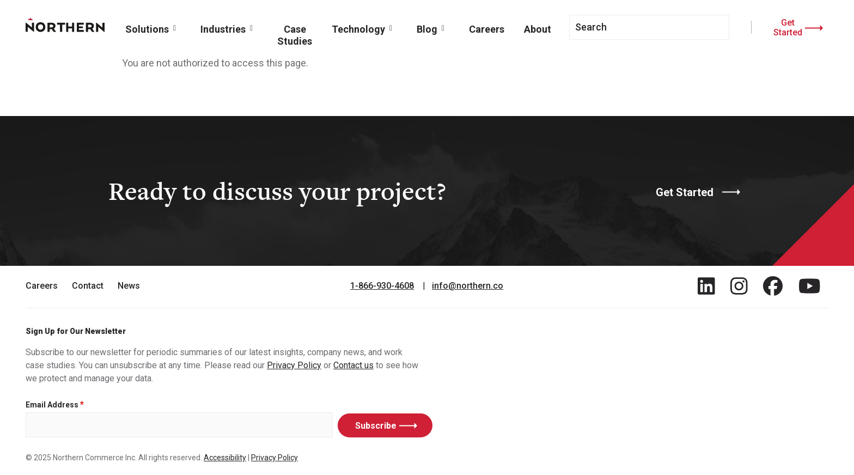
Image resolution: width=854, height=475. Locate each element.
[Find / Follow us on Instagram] (739, 286)
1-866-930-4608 (382, 286)
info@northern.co (467, 286)
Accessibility (225, 457)
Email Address (52, 404)
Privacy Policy (294, 365)
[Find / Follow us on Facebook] (773, 286)
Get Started (787, 27)
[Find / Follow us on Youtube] (809, 286)
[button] (153, 28)
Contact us (353, 365)
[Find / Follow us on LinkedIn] (706, 286)
